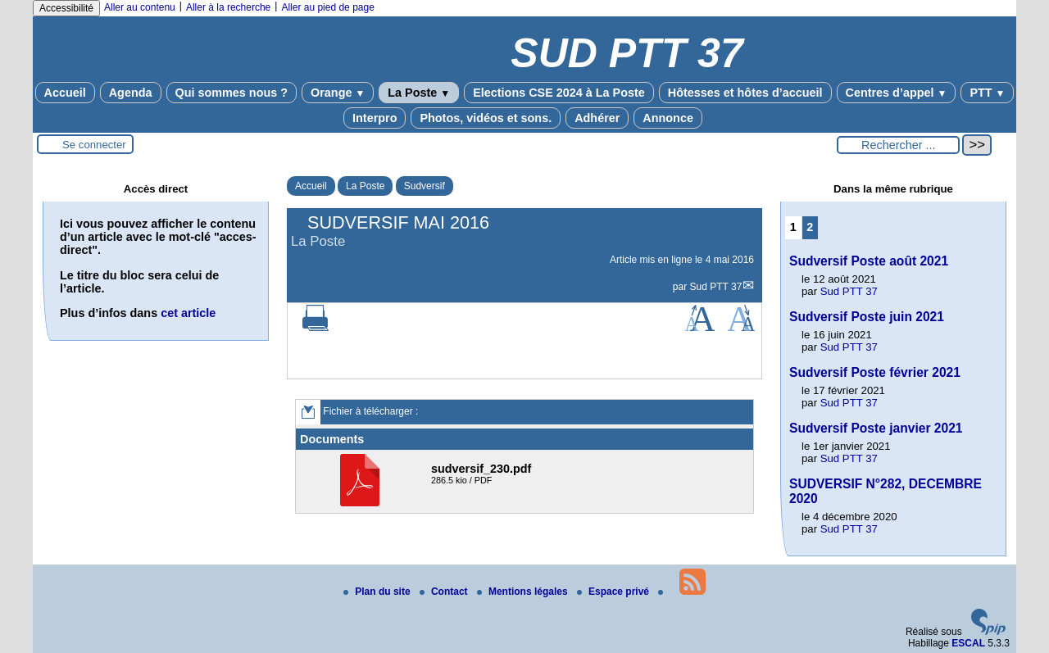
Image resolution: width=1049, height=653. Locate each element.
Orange (338, 92)
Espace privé (614, 591)
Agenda (130, 92)
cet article (188, 313)
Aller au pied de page (327, 7)
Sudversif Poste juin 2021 (866, 317)
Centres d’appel (896, 92)
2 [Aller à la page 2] (809, 227)
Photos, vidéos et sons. (486, 118)
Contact (445, 591)
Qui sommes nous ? (231, 92)
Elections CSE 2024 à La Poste (559, 92)
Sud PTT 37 (716, 286)
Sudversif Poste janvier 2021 (876, 428)
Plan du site (378, 591)
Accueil (65, 92)
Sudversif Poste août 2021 (868, 261)
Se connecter (94, 144)
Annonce (668, 118)
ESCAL (968, 643)
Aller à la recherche (228, 7)
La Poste (419, 92)
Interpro (374, 118)
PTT (987, 92)
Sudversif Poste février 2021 (874, 372)
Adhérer (597, 118)
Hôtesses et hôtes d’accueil (745, 92)
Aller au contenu (139, 7)
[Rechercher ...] (898, 145)
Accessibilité (66, 8)
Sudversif (424, 186)
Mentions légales (523, 591)
